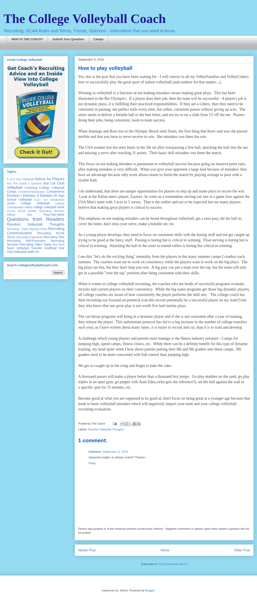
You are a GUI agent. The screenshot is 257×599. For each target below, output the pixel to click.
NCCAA (11, 211)
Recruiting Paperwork (29, 237)
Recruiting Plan (54, 237)
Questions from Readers (35, 219)
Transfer (36, 248)
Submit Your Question (68, 39)
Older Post (242, 550)
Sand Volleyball (18, 248)
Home (165, 550)
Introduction (57, 199)
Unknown (95, 451)
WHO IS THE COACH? (27, 39)
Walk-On (33, 251)
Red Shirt (58, 244)
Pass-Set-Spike (54, 214)
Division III (48, 196)
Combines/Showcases (31, 191)
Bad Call (49, 183)
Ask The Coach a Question (24, 183)
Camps (99, 39)
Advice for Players (49, 179)
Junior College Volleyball (28, 203)
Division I (14, 196)
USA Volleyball (17, 251)
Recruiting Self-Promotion (26, 240)
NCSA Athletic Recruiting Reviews (41, 211)
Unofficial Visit (54, 248)
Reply (92, 463)
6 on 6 (11, 179)
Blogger (149, 590)
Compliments (55, 191)
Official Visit (19, 214)
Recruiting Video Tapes (35, 244)
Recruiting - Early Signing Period (27, 229)
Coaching (30, 187)
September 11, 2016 (115, 451)
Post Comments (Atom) (172, 564)
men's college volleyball (40, 207)
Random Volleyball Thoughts (106, 429)
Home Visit (41, 200)
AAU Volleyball (25, 179)
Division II (31, 196)
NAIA (60, 207)
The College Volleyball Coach (84, 18)
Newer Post (87, 550)
